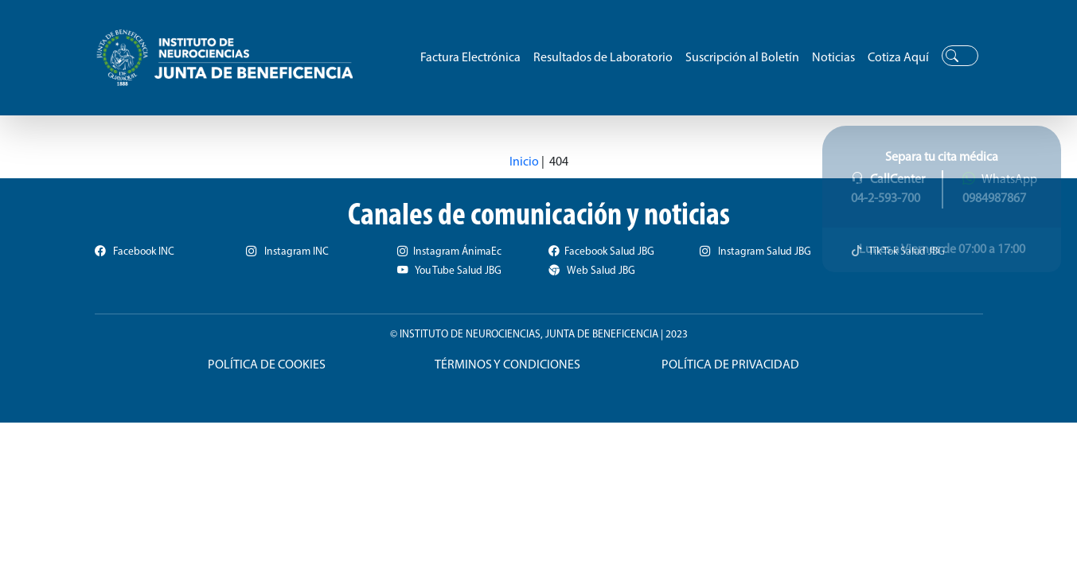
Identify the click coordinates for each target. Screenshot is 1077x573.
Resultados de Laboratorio (603, 58)
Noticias (833, 58)
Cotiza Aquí (898, 58)
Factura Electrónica (470, 58)
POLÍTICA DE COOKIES (267, 365)
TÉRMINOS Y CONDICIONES (507, 365)
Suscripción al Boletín (742, 58)
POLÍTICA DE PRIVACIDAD (730, 365)
